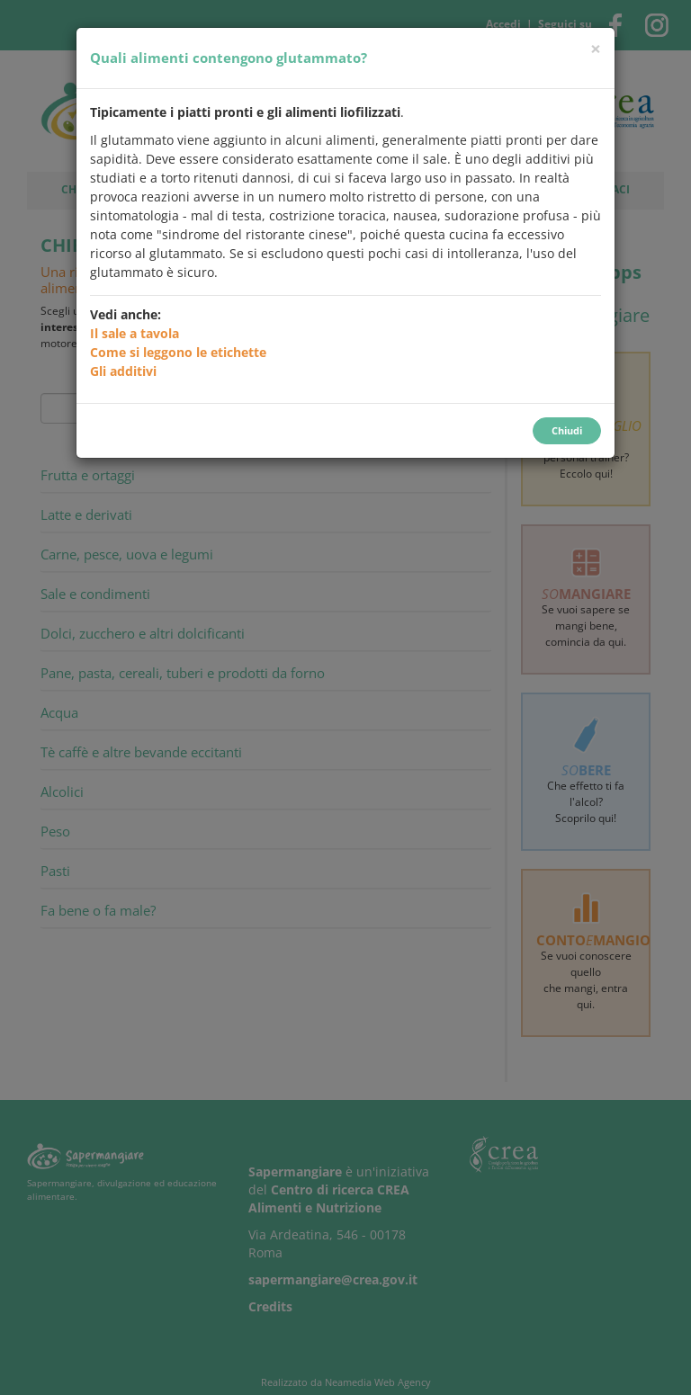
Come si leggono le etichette (178, 352)
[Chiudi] (595, 49)
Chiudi (567, 430)
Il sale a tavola (134, 333)
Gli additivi (123, 371)
